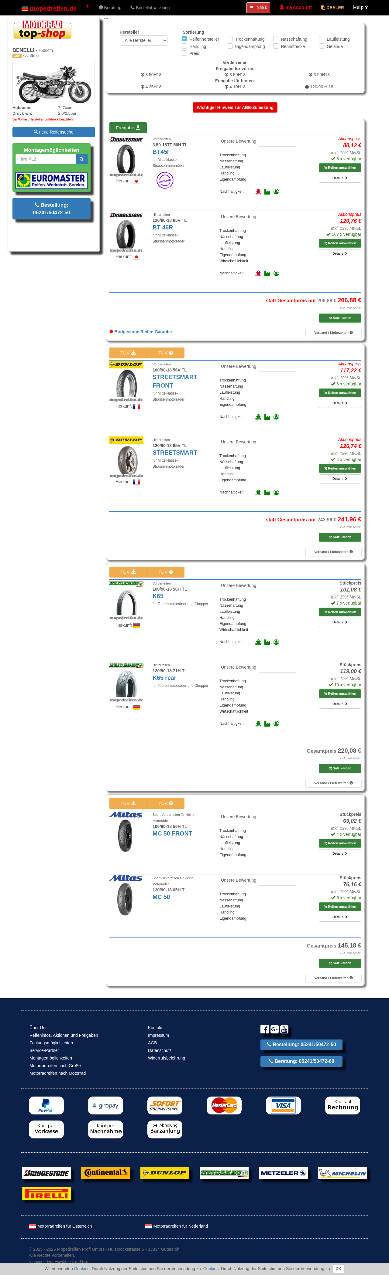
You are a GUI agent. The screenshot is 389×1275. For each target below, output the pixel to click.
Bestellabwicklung (150, 7)
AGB (152, 1042)
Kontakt (155, 1027)
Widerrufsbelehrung (166, 1058)
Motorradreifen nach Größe (55, 1065)
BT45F (162, 151)
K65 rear (164, 677)
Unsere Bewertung (238, 141)
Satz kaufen (340, 318)
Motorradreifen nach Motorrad (57, 1073)
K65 (158, 596)
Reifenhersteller (204, 39)
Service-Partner (44, 1050)
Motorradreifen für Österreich (60, 1226)
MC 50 (161, 897)
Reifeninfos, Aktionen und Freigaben (63, 1035)
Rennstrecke (293, 46)
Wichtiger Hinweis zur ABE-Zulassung (235, 107)
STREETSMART (175, 452)
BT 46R (163, 227)
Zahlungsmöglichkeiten (51, 1042)
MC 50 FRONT (172, 833)
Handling (197, 46)
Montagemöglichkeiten (50, 1058)
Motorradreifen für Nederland (176, 1226)
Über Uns (38, 1027)
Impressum (158, 1035)
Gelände (335, 46)
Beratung (110, 7)
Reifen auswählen (340, 167)
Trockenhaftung (250, 39)
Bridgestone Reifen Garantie (140, 331)
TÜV (128, 352)
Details (340, 178)
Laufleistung (338, 39)
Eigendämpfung (250, 46)
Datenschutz (160, 1050)
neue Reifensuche (54, 132)
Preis (194, 53)
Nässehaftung (294, 39)
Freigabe (128, 127)
